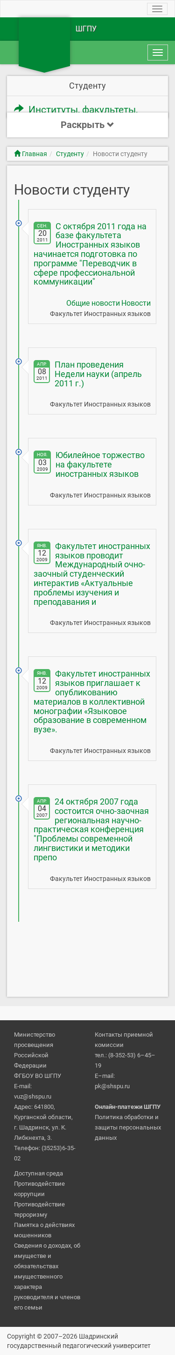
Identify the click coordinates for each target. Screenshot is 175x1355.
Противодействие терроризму (39, 1209)
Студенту (70, 154)
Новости (136, 303)
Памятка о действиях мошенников (44, 1230)
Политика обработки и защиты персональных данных (128, 1127)
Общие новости (93, 303)
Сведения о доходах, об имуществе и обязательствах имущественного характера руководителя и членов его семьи (47, 1276)
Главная (30, 154)
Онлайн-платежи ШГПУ (128, 1106)
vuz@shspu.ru (32, 1096)
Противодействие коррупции (39, 1188)
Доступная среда (38, 1173)
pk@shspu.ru (112, 1086)
